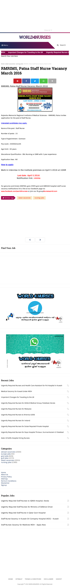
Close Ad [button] (48, 30)
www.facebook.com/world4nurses (14, 191)
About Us (4, 475)
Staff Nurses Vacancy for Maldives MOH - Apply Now (23, 525)
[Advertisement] (35, 16)
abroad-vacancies (8, 452)
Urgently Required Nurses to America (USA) (18, 415)
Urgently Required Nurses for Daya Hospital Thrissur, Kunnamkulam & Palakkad (32, 432)
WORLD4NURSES (34, 37)
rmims (37, 178)
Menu (5, 45)
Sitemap (4, 479)
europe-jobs (6, 454)
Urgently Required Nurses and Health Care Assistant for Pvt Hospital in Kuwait (31, 385)
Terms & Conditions (8, 481)
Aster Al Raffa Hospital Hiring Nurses (15, 438)
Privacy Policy (6, 477)
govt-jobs (4, 456)
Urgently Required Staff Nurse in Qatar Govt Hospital (23, 513)
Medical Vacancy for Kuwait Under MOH (16, 391)
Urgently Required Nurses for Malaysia (16, 409)
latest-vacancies (10, 64)
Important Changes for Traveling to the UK (27, 52)
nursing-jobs (19, 64)
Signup (4, 485)
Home (3, 64)
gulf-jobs (4, 458)
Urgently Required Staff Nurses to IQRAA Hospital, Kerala (25, 501)
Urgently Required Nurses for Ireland (15, 421)
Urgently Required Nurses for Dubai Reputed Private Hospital (25, 426)
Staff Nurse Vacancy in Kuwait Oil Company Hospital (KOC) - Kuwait (30, 519)
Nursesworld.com (50, 191)
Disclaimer (5, 483)
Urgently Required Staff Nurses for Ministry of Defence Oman (27, 507)
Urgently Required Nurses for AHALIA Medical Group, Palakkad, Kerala (28, 403)
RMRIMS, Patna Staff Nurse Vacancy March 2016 (34, 70)
